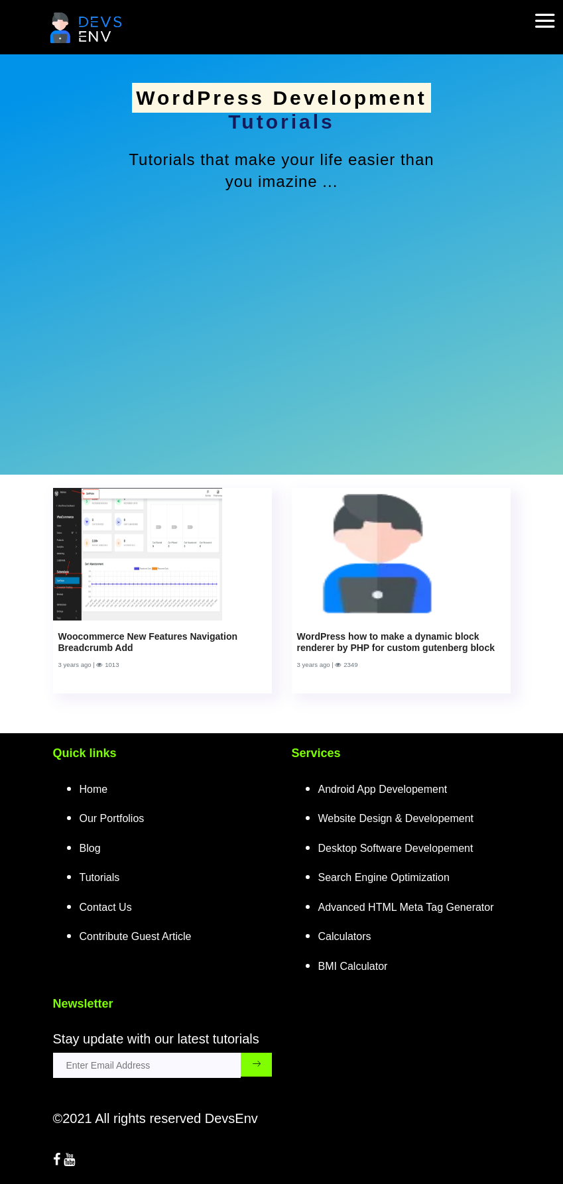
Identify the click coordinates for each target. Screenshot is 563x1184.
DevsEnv (231, 1118)
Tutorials (100, 877)
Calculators (344, 936)
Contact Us (106, 907)
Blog (90, 848)
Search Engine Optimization (384, 877)
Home (94, 789)
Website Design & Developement (396, 818)
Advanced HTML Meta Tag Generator (406, 907)
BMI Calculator (353, 966)
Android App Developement (383, 789)
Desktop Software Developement (395, 848)
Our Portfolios (112, 818)
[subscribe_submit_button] (256, 1065)
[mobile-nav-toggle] (549, 12)
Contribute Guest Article (136, 936)
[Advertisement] (281, 317)
